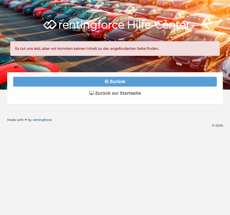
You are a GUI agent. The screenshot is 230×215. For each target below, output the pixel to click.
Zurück (115, 82)
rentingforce (42, 120)
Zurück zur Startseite (115, 93)
